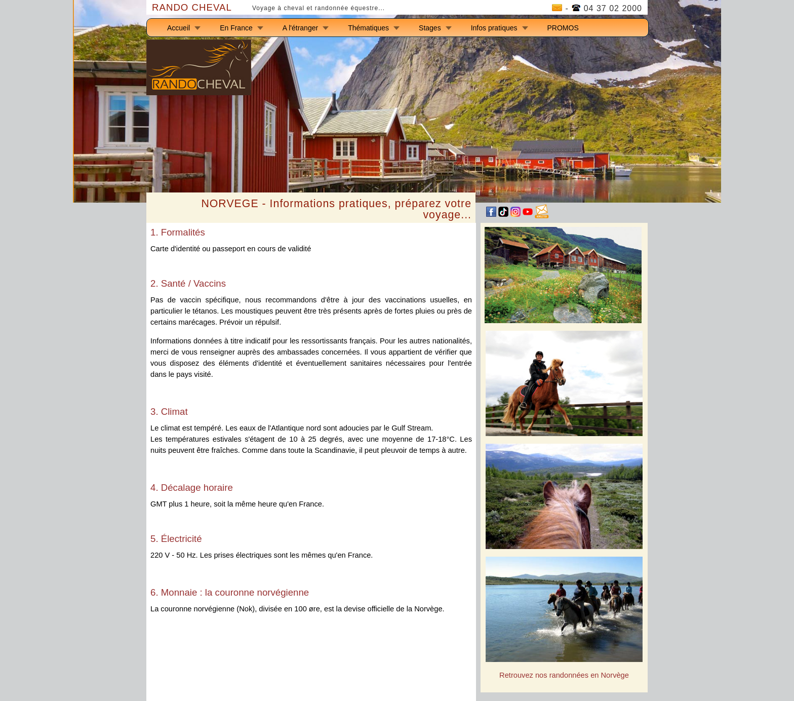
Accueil (178, 28)
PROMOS (563, 28)
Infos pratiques (494, 28)
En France (236, 28)
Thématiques (368, 28)
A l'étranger (300, 28)
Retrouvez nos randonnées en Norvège (564, 675)
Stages (430, 28)
